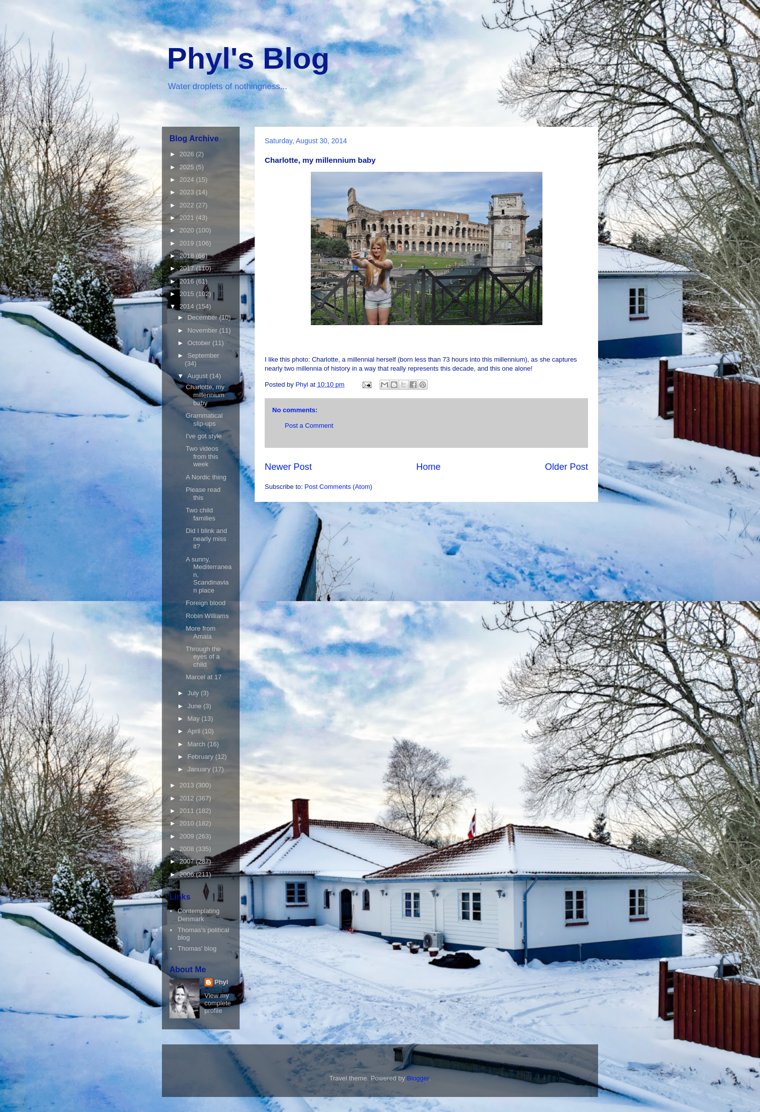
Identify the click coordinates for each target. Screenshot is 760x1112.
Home (428, 467)
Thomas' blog (197, 948)
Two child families (200, 514)
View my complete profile (218, 1003)
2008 (187, 849)
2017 (187, 268)
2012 (187, 798)
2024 (187, 179)
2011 (187, 810)
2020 (187, 230)
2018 (187, 255)
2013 (187, 785)
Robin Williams (207, 616)
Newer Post (288, 467)
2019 (187, 243)
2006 (187, 874)
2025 (187, 167)
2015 (187, 294)
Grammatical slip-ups (204, 419)
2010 (187, 823)
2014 (187, 306)
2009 (187, 836)
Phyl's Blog (248, 58)
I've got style (203, 436)
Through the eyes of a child (203, 656)
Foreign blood (205, 603)
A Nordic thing (205, 477)
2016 (187, 281)
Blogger (418, 1078)
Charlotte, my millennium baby (204, 394)
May (194, 718)
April (195, 731)
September (203, 355)
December (203, 317)
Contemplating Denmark (198, 915)
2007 (187, 861)
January (200, 769)
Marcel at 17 (203, 677)
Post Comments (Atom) (338, 486)
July (194, 693)
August (198, 376)
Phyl (221, 982)
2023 (187, 192)
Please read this (202, 493)
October (200, 343)
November (203, 330)
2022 (187, 205)
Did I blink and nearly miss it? (206, 538)
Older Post (566, 467)
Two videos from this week (201, 456)
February (201, 756)
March (197, 744)
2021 (187, 217)
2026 (187, 154)
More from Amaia (200, 632)
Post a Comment (309, 425)
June (195, 706)
